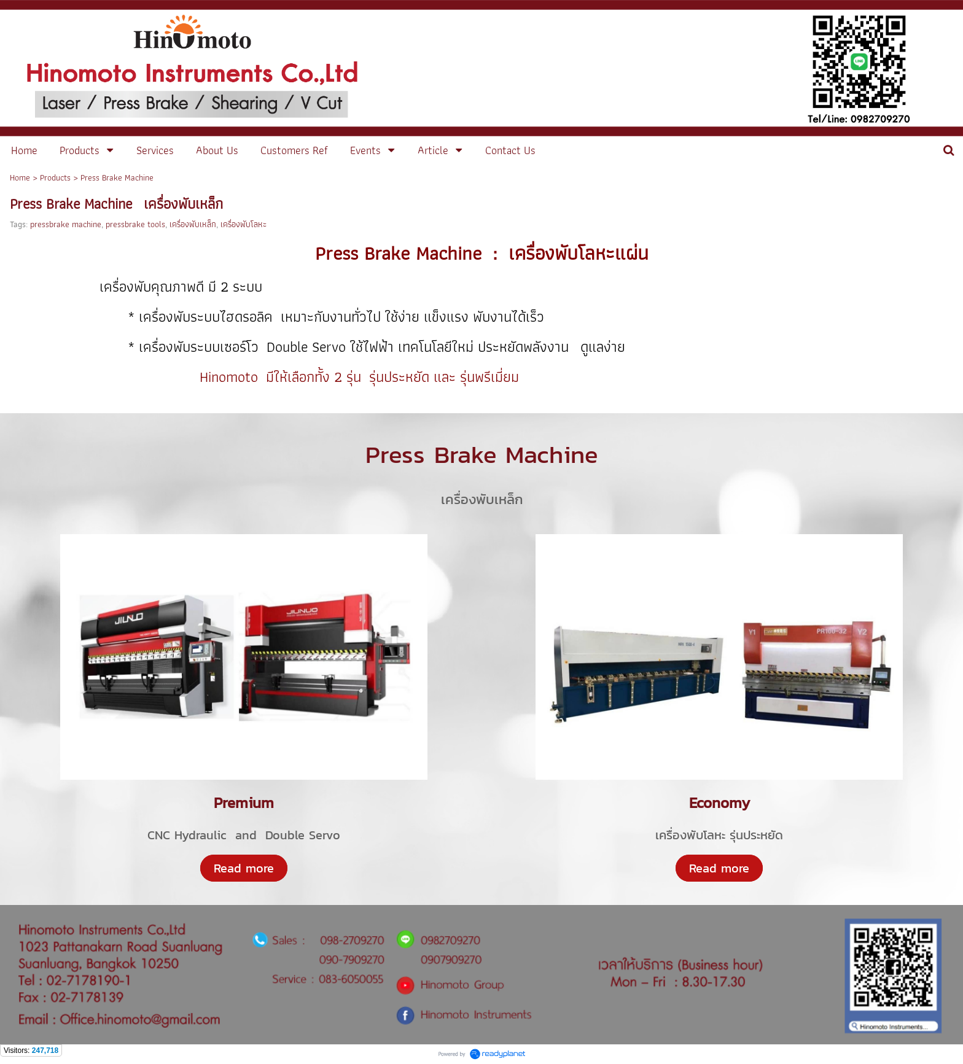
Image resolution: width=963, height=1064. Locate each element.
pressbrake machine (65, 224)
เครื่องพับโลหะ (243, 224)
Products (55, 177)
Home (20, 177)
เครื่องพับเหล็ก (193, 224)
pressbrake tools (135, 224)
